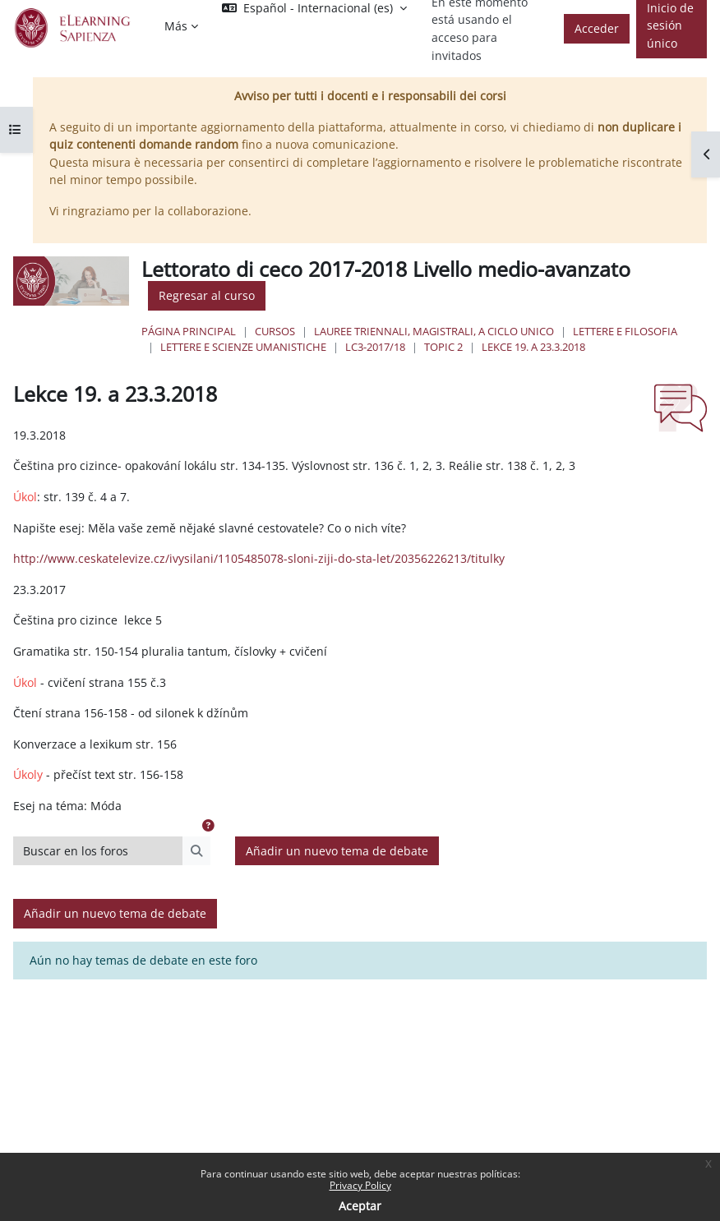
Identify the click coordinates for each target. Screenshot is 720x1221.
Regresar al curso (207, 295)
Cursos (275, 331)
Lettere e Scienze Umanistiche (243, 346)
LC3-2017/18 (375, 346)
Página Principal (188, 331)
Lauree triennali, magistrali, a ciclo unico (434, 331)
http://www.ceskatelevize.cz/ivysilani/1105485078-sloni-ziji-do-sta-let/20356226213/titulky (259, 558)
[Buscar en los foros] (98, 851)
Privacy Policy (360, 1185)
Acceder (597, 28)
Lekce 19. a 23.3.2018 (533, 346)
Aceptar (360, 1206)
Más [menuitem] (175, 26)
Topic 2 (443, 346)
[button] (208, 826)
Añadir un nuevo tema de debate (337, 851)
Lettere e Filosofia (625, 331)
